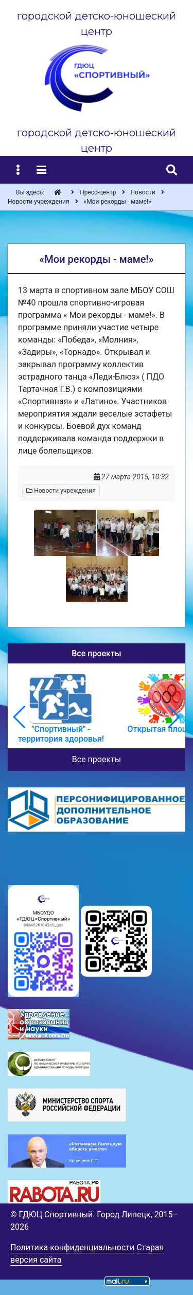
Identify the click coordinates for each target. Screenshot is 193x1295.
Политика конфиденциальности (72, 1247)
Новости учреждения (61, 490)
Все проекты (96, 759)
